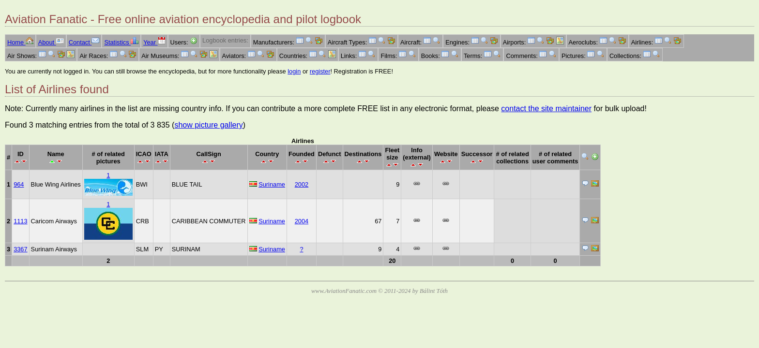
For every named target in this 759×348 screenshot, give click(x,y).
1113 (20, 221)
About (51, 42)
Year (154, 42)
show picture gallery (208, 125)
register (320, 71)
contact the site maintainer (546, 108)
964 (19, 184)
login (294, 71)
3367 (20, 249)
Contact (84, 42)
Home (20, 42)
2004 (301, 221)
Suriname (271, 184)
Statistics (121, 42)
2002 (301, 184)
